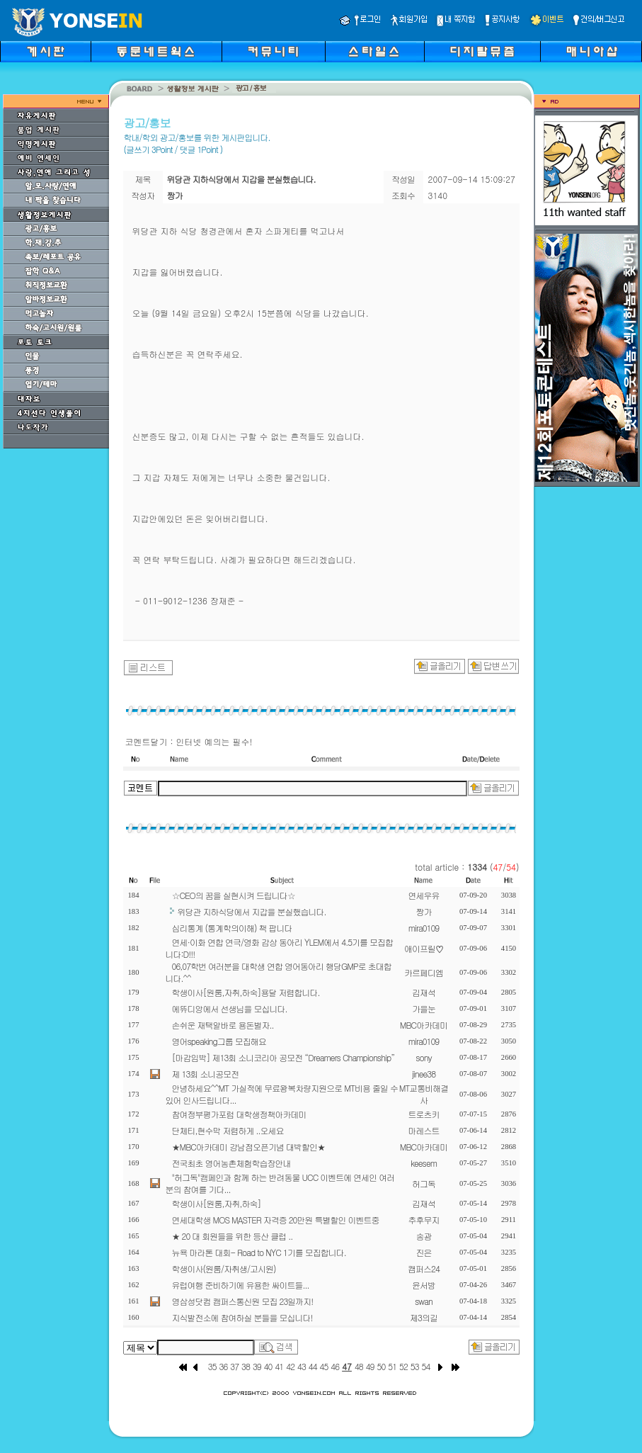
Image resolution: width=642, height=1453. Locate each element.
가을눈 (423, 1008)
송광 (424, 1236)
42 (290, 1366)
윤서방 (423, 1285)
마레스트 (424, 1130)
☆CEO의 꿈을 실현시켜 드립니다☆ (233, 895)
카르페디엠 (423, 972)
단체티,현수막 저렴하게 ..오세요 (228, 1130)
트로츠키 (424, 1114)
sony (423, 1057)
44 (313, 1366)
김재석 (423, 992)
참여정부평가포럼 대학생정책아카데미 (239, 1114)
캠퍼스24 (424, 1268)
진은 (424, 1252)
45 (324, 1366)
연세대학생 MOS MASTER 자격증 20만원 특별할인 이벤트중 (275, 1220)
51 (392, 1366)
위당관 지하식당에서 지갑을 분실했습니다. (252, 911)
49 (370, 1366)
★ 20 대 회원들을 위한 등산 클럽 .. (232, 1236)
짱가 (424, 911)
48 (359, 1366)
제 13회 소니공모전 (205, 1074)
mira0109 (424, 928)
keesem (424, 1163)
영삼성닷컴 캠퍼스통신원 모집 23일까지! (243, 1301)
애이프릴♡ (423, 948)
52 (403, 1366)
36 (223, 1366)
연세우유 (424, 895)
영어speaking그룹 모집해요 (219, 1041)
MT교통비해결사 (424, 1094)
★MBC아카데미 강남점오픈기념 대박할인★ (248, 1147)
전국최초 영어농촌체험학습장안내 (231, 1163)
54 (426, 1366)
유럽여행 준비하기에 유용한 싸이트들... (240, 1285)
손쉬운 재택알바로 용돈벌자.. (223, 1025)
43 (301, 1366)
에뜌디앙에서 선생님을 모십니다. (229, 1008)
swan (423, 1301)
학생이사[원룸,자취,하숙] (216, 1203)
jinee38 (423, 1074)
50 (381, 1366)
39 (257, 1366)
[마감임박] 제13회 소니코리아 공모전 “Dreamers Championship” (283, 1057)
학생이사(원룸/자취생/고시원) (224, 1268)
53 (415, 1366)
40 (268, 1366)
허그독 (423, 1183)
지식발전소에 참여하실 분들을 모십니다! (242, 1317)
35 (212, 1366)
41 (279, 1366)
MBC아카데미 (423, 1025)
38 (245, 1366)
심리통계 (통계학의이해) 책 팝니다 (232, 928)
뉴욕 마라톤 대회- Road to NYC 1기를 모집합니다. (259, 1252)
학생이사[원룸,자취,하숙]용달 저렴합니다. (246, 992)
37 (234, 1366)
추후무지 (424, 1220)
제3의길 (423, 1317)
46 (335, 1366)
